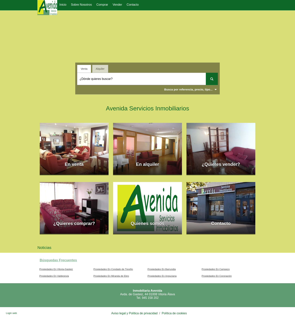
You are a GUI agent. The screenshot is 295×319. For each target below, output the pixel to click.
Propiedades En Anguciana (162, 276)
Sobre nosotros (81, 4)
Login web (11, 313)
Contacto (133, 4)
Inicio (62, 4)
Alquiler (100, 68)
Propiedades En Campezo (216, 269)
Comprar (102, 4)
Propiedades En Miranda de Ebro (111, 276)
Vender (117, 4)
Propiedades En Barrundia (162, 269)
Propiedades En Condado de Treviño (113, 269)
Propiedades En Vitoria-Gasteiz (56, 269)
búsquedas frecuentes (58, 260)
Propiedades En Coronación (217, 276)
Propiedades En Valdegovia (54, 276)
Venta (84, 68)
